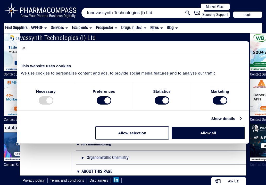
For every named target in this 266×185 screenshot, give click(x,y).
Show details (223, 118)
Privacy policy (33, 180)
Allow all (208, 133)
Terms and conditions (67, 180)
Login (248, 14)
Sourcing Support (215, 14)
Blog (170, 27)
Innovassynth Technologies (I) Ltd (52, 38)
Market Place (215, 6)
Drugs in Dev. (131, 27)
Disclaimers (98, 180)
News (154, 27)
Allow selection (132, 133)
